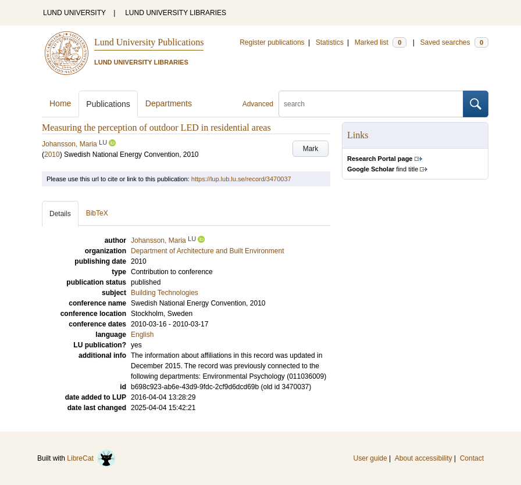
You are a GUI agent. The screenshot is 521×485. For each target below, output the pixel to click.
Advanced (257, 104)
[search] (371, 104)
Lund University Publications (149, 42)
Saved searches (454, 42)
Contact (472, 458)
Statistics (330, 42)
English (142, 334)
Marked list (380, 42)
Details (60, 214)
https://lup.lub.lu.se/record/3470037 (241, 178)
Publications (108, 104)
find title (382, 169)
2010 (52, 154)
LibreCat (91, 458)
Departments (168, 103)
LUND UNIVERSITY (74, 13)
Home (60, 103)
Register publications (272, 42)
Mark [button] (311, 149)
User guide (370, 458)
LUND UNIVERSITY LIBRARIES (175, 13)
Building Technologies (164, 293)
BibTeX (97, 213)
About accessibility (423, 458)
